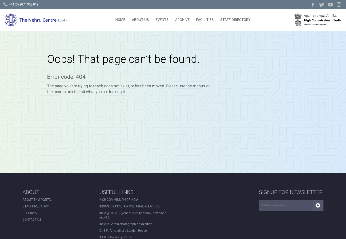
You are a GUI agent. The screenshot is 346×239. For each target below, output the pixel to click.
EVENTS (162, 20)
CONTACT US (32, 219)
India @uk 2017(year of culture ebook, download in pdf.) (132, 215)
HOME (120, 20)
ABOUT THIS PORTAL (37, 199)
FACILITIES (205, 20)
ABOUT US (140, 20)
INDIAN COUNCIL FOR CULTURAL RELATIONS (130, 206)
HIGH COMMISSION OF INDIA (118, 199)
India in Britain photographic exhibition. (126, 224)
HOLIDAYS (30, 213)
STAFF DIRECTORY (235, 20)
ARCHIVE (182, 20)
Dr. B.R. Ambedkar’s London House (123, 230)
